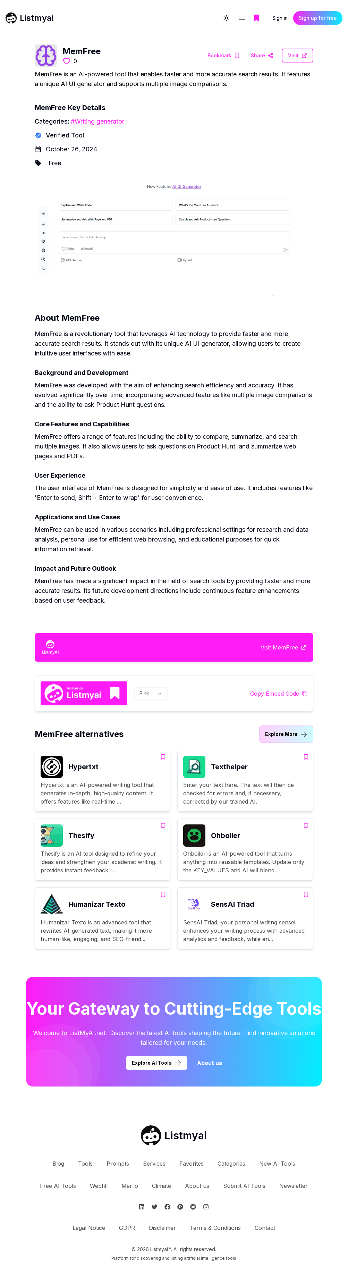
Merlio (129, 1185)
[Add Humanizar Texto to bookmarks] (163, 894)
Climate (161, 1185)
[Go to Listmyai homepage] (174, 1135)
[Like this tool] (66, 61)
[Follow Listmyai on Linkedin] (142, 1207)
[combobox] (151, 694)
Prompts (118, 1163)
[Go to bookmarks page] (256, 18)
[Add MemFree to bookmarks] (223, 55)
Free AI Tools (58, 1185)
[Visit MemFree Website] (262, 55)
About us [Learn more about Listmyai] (209, 1062)
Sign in (280, 18)
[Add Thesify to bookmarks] (163, 826)
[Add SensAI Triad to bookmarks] (306, 894)
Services (154, 1163)
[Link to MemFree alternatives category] (286, 734)
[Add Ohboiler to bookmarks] (306, 826)
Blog (58, 1163)
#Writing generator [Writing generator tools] (97, 121)
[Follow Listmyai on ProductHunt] (180, 1207)
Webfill (99, 1185)
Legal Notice (89, 1227)
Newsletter (293, 1185)
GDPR (127, 1227)
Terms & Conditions (215, 1227)
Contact (265, 1227)
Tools (85, 1163)
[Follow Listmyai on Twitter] (155, 1207)
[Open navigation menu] (242, 18)
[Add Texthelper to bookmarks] (306, 757)
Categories (231, 1163)
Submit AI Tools (244, 1185)
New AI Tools (277, 1163)
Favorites (191, 1163)
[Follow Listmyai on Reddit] (193, 1207)
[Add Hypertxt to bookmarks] (163, 757)
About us (197, 1185)
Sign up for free (318, 18)
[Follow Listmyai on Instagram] (206, 1207)
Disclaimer (162, 1227)
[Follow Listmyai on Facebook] (167, 1207)
